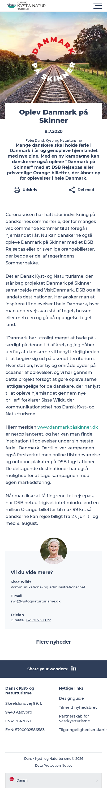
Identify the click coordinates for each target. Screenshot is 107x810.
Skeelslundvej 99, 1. (23, 703)
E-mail (16, 596)
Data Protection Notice (53, 765)
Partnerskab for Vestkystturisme (74, 718)
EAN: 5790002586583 (25, 729)
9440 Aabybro (18, 712)
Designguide (71, 698)
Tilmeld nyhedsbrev (78, 707)
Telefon (17, 615)
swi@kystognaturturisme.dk (36, 601)
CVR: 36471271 (18, 721)
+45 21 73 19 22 (38, 620)
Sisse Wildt (21, 582)
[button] (77, 6)
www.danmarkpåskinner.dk (67, 427)
